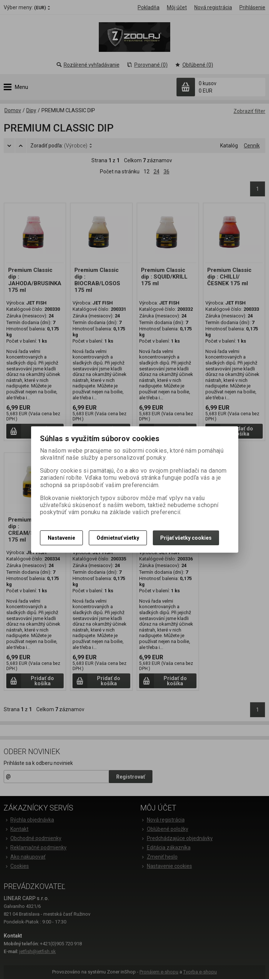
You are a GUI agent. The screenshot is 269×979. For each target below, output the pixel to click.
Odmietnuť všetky (118, 538)
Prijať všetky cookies (186, 538)
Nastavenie (61, 538)
